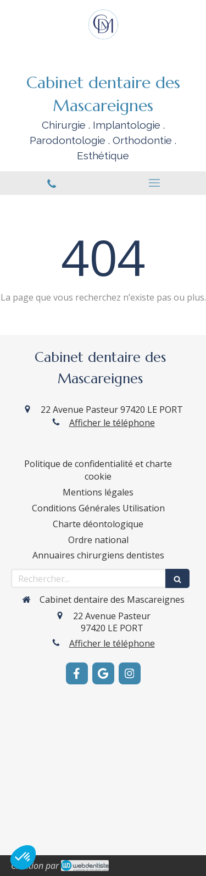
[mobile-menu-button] (155, 183)
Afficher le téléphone (112, 423)
